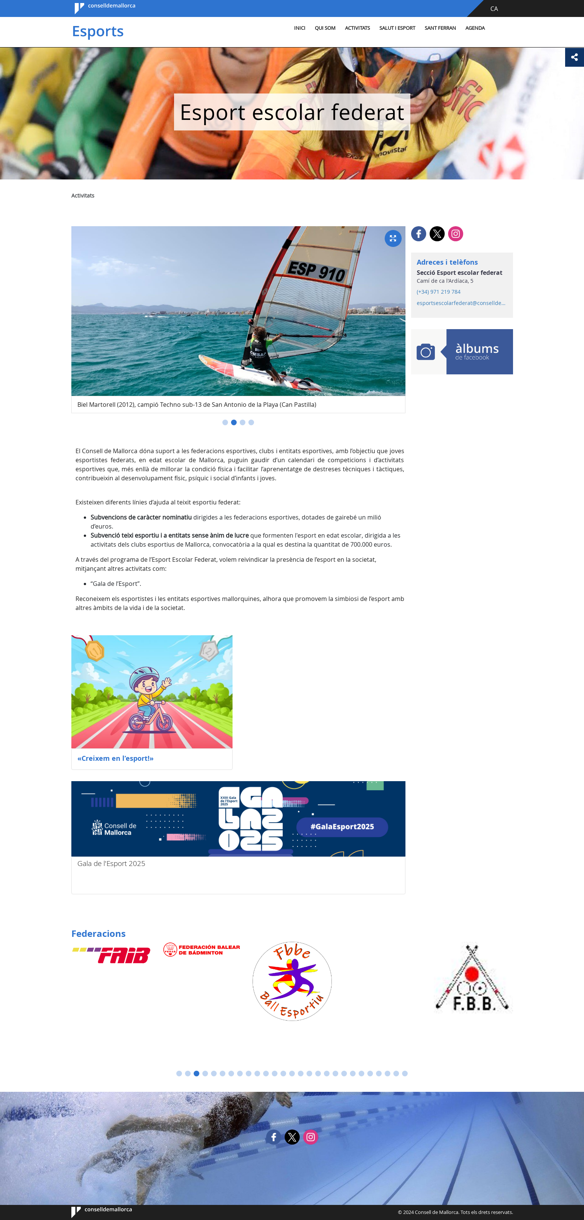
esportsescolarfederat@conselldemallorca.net (462, 303)
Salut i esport (397, 28)
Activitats (357, 28)
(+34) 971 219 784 (439, 292)
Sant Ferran (440, 28)
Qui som (325, 28)
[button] (225, 422)
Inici (299, 28)
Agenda (475, 28)
